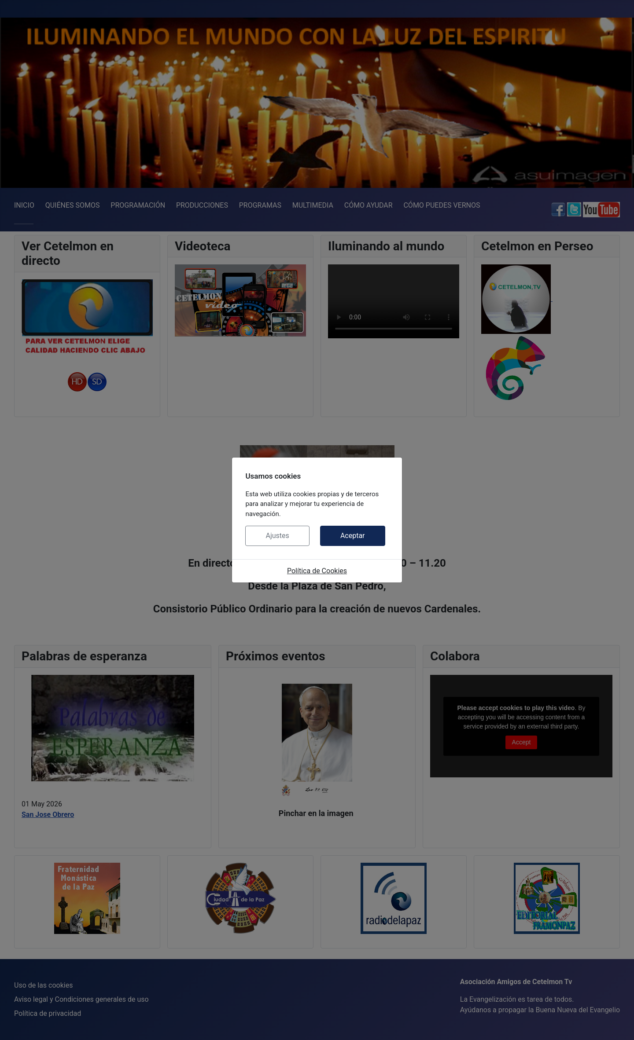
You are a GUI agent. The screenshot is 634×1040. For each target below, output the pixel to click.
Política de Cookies (317, 571)
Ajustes (277, 535)
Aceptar (352, 535)
